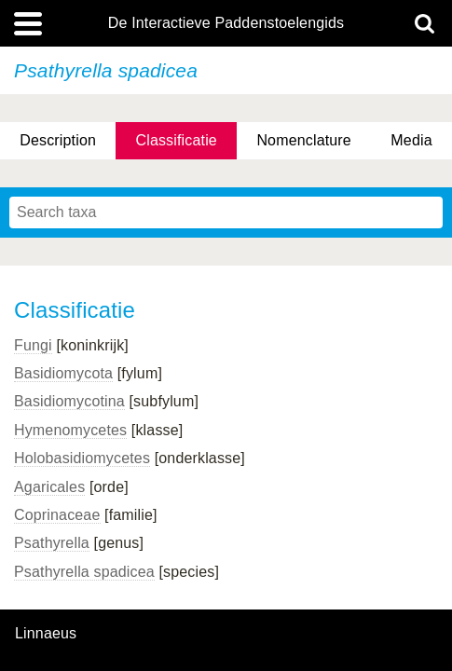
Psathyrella (51, 543)
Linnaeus (45, 633)
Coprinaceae (57, 515)
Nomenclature (303, 140)
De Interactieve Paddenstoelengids (226, 23)
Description (58, 140)
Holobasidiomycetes (82, 458)
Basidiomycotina (69, 401)
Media (410, 140)
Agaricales (49, 487)
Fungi (33, 345)
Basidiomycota (63, 373)
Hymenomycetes (70, 430)
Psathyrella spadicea (84, 572)
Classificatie (175, 140)
